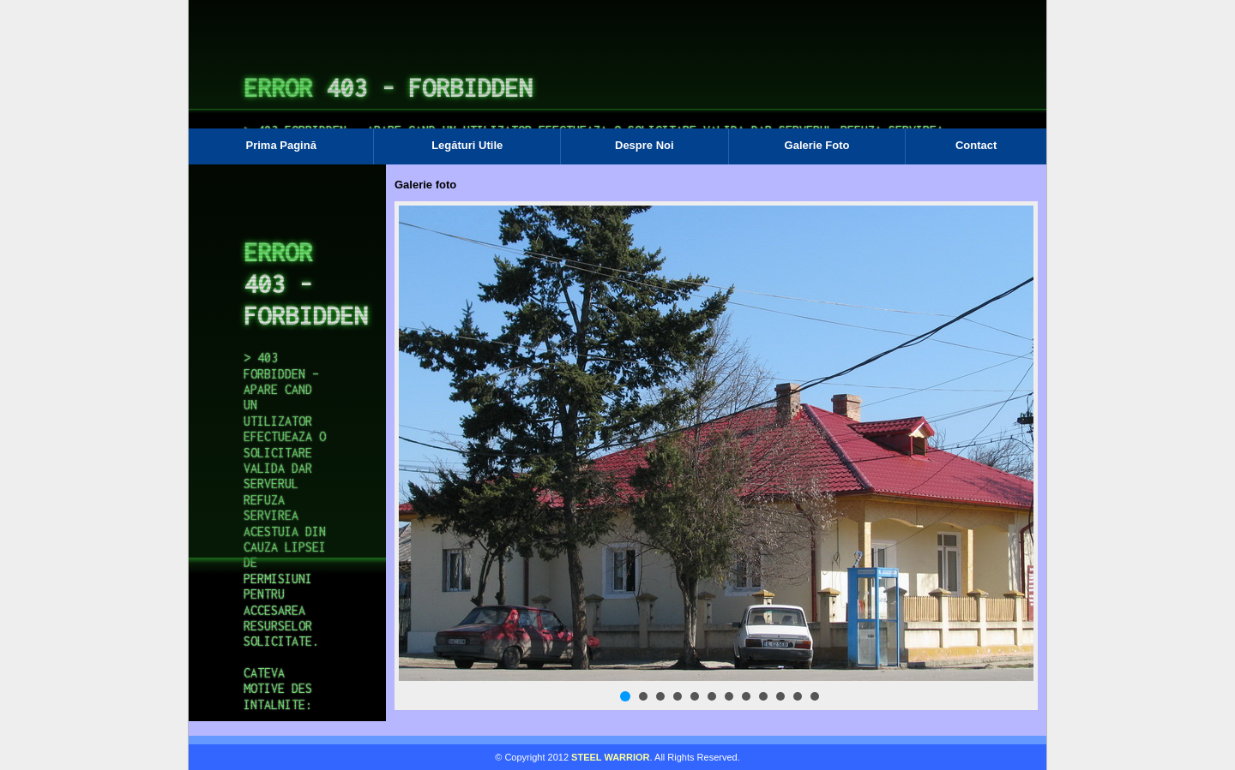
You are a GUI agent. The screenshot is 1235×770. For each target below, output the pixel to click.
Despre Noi (644, 145)
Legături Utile (467, 145)
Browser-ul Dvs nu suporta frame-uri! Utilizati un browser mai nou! (617, 77)
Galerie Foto (817, 145)
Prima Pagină (281, 145)
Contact (976, 145)
